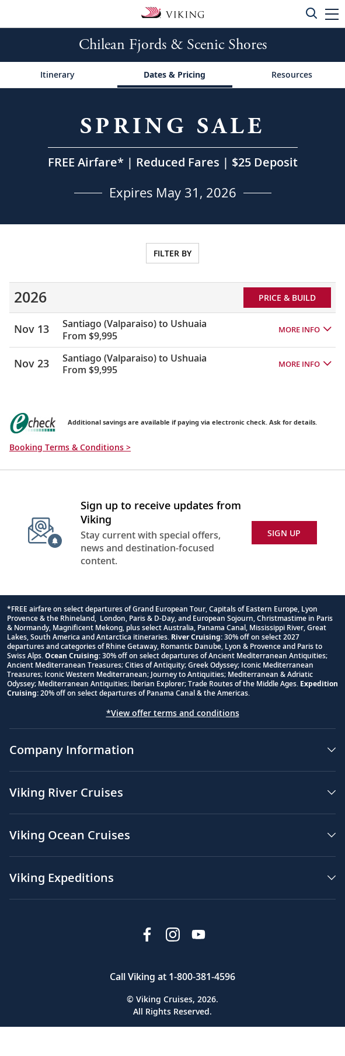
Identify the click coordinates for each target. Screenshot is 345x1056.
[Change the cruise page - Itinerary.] (57, 75)
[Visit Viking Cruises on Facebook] (147, 935)
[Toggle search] (311, 13)
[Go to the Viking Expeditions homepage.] (172, 11)
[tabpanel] (172, 307)
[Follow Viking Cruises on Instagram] (173, 935)
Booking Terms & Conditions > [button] (70, 447)
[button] (332, 13)
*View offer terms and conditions (172, 712)
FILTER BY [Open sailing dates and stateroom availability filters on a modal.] (172, 253)
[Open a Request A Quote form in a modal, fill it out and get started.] (172, 156)
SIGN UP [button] (284, 533)
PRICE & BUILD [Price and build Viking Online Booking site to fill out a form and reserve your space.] (287, 297)
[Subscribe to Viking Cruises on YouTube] (198, 935)
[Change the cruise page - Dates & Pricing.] (174, 75)
